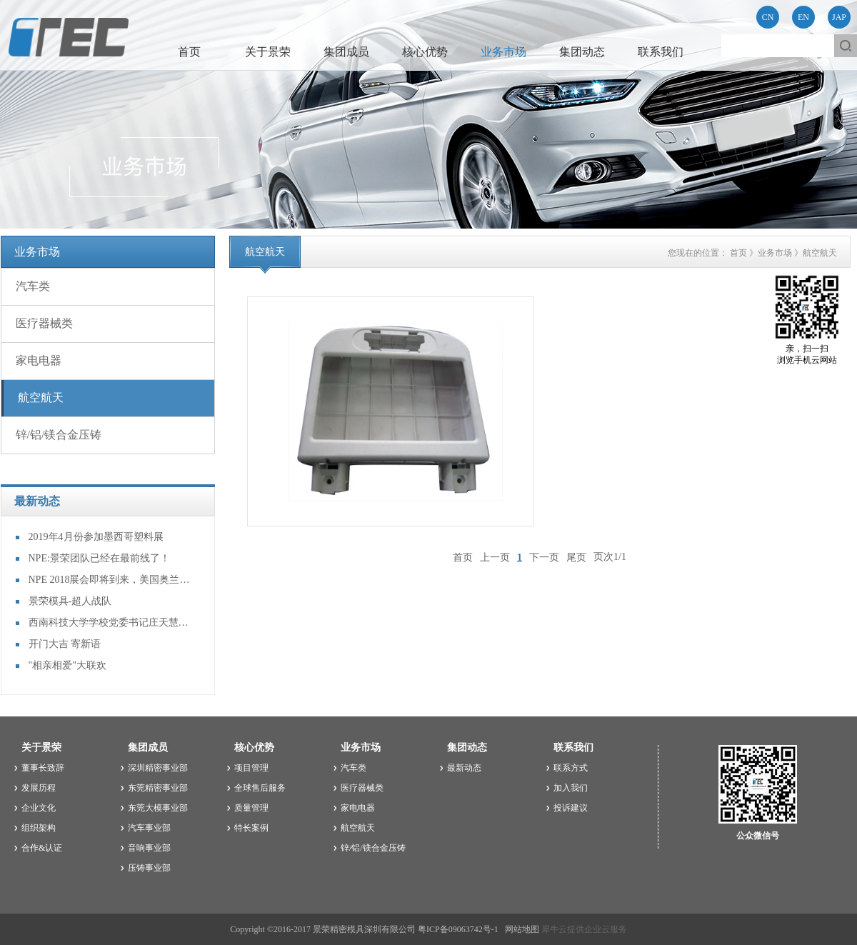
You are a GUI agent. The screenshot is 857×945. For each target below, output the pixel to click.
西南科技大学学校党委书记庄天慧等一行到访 (111, 622)
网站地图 (520, 929)
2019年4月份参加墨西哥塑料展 (96, 536)
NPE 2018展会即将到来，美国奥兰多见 (111, 579)
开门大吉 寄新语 (65, 644)
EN (803, 17)
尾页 (576, 556)
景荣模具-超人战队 (70, 601)
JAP (839, 17)
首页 (189, 52)
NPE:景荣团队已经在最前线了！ (99, 558)
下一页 (544, 556)
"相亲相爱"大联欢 (67, 665)
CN (768, 17)
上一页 (495, 556)
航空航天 (820, 253)
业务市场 (775, 253)
